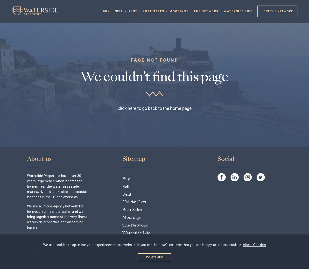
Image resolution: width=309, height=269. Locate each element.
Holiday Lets (134, 202)
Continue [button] (154, 257)
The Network (206, 11)
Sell (119, 11)
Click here (126, 108)
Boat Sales (153, 11)
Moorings (179, 11)
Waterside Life (238, 11)
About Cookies (254, 245)
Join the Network (277, 11)
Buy (106, 11)
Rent (133, 11)
